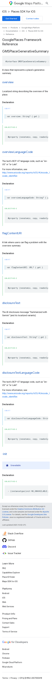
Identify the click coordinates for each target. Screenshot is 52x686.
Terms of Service (9, 632)
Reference (10, 34)
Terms (5, 678)
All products (7, 667)
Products (14, 28)
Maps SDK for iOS (10, 581)
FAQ (4, 568)
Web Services (8, 606)
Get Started (11, 18)
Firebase (6, 658)
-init (4, 454)
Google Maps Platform (30, 28)
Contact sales (32, 18)
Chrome (5, 654)
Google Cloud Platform (12, 662)
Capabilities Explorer (11, 573)
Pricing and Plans (9, 618)
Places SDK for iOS (23, 11)
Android (5, 593)
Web (4, 602)
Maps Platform (28, 3)
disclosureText (11, 303)
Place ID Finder (8, 577)
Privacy (14, 678)
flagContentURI (12, 233)
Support (5, 627)
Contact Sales (8, 623)
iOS (4, 11)
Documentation (12, 31)
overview (8, 82)
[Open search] (47, 3)
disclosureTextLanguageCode (21, 373)
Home (4, 28)
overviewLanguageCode (17, 152)
